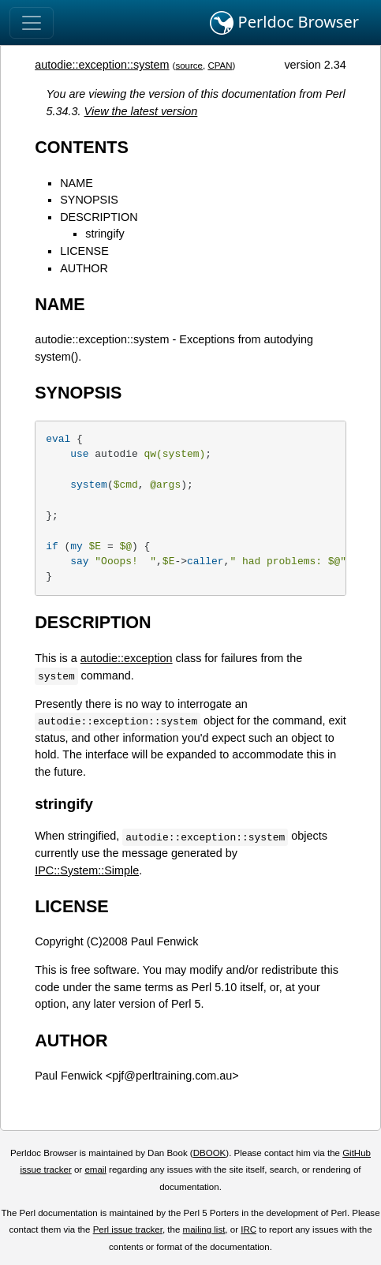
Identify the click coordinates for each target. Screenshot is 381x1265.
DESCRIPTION (98, 217)
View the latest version (141, 111)
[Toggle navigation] (31, 23)
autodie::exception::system (102, 64)
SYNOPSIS (89, 199)
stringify (105, 233)
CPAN (219, 65)
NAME (76, 183)
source (189, 65)
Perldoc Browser (284, 23)
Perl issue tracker (127, 1229)
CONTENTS (82, 147)
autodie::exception (126, 658)
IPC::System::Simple (87, 870)
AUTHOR (84, 268)
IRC (248, 1229)
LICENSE (84, 251)
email (95, 1169)
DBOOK (209, 1153)
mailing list (204, 1229)
